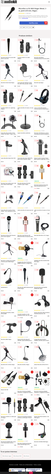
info (15, 60)
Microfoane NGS (17, 456)
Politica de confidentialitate (26, 465)
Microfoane (26, 456)
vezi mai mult (25, 18)
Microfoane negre (7, 456)
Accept (31, 473)
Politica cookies (37, 465)
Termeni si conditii (13, 465)
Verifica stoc (38, 22)
